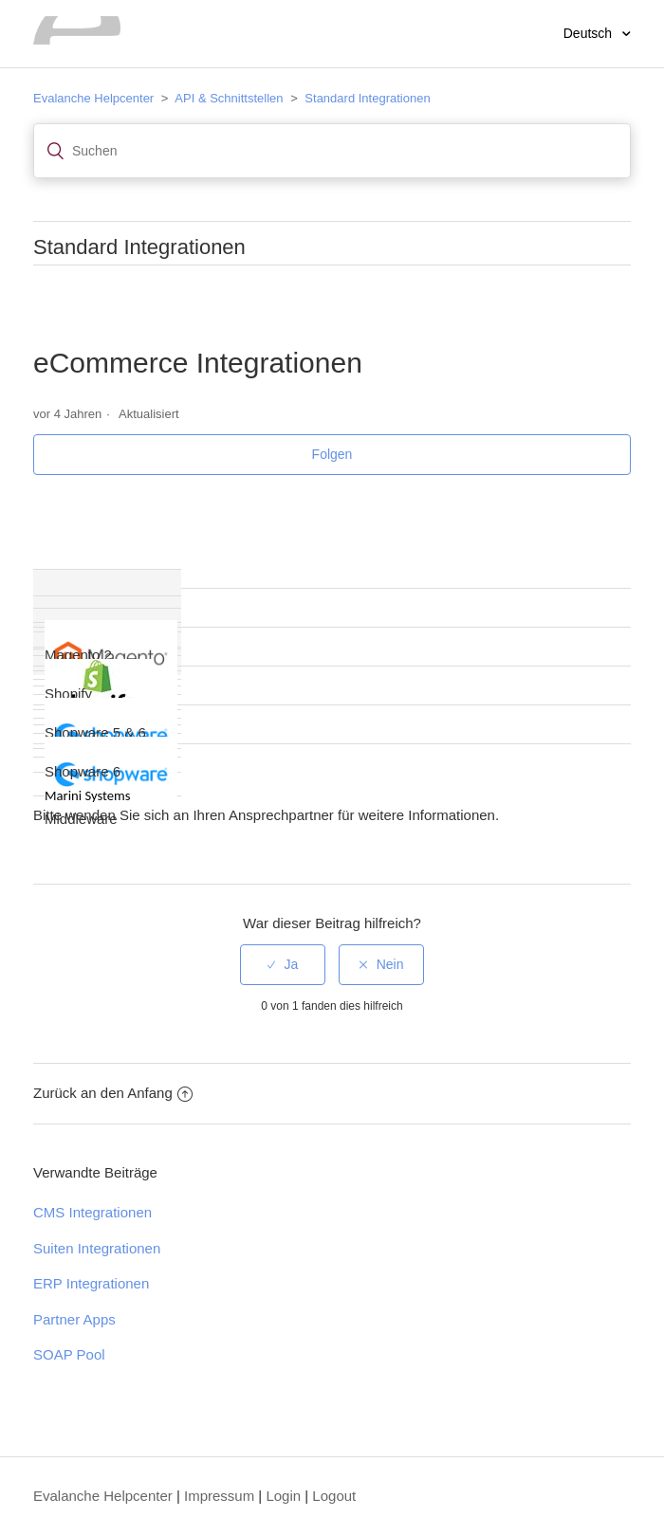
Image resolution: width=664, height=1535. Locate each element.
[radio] (282, 964)
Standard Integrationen (367, 98)
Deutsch (589, 33)
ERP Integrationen (91, 1283)
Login (283, 1496)
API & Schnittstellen (229, 98)
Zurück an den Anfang (113, 1093)
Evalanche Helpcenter (93, 98)
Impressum (219, 1496)
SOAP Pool (69, 1354)
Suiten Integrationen (96, 1248)
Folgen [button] (332, 454)
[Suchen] (332, 150)
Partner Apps (74, 1319)
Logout (334, 1496)
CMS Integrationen (92, 1212)
